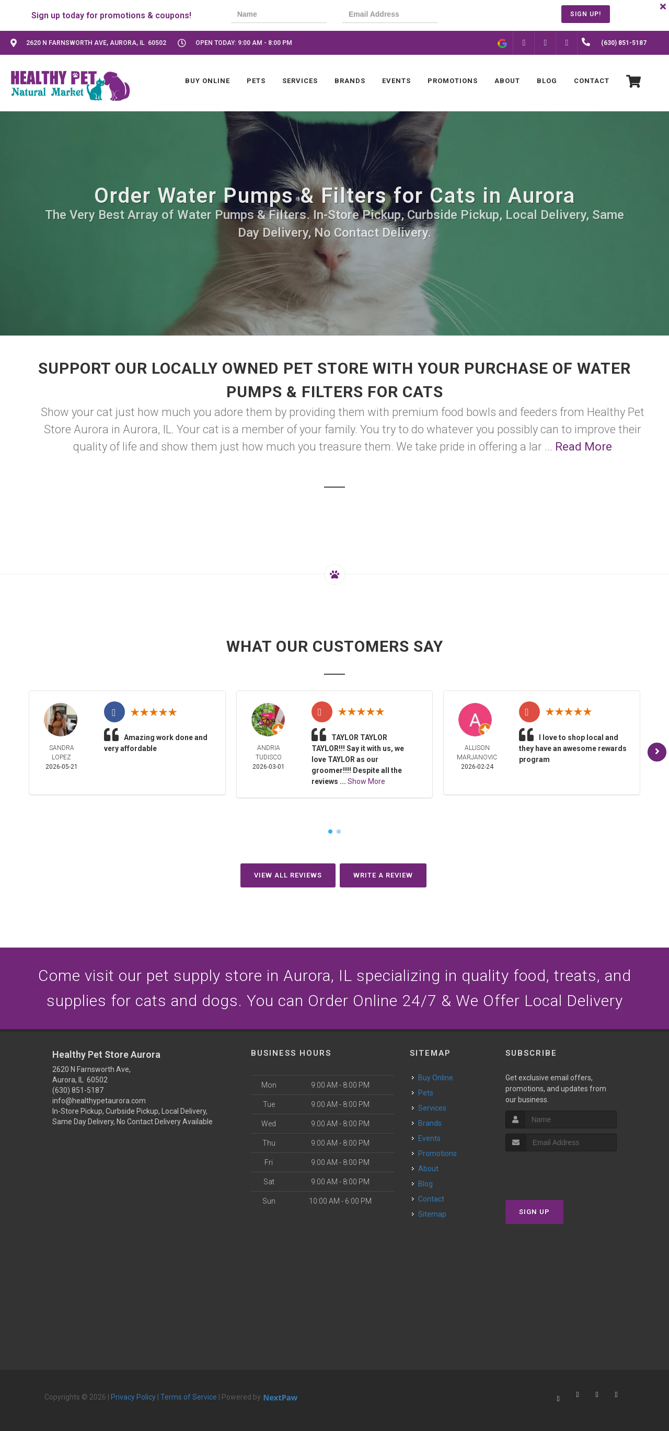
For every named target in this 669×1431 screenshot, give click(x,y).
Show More (366, 781)
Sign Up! (585, 14)
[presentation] (489, 15)
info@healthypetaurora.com (99, 1101)
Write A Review (383, 875)
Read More (583, 446)
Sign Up (534, 1212)
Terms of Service (188, 1397)
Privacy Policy (133, 1397)
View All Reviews (288, 875)
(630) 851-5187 (77, 1090)
